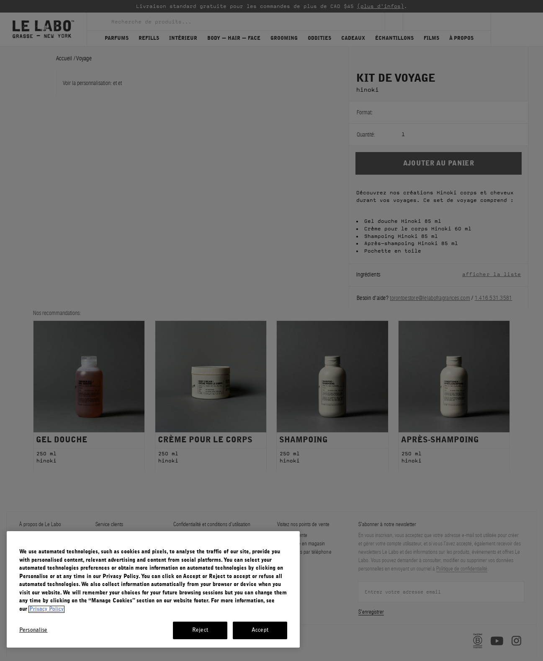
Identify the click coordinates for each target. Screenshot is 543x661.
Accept (260, 630)
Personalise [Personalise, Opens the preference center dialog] (33, 630)
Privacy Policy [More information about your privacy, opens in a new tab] (46, 609)
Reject (200, 630)
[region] (153, 589)
